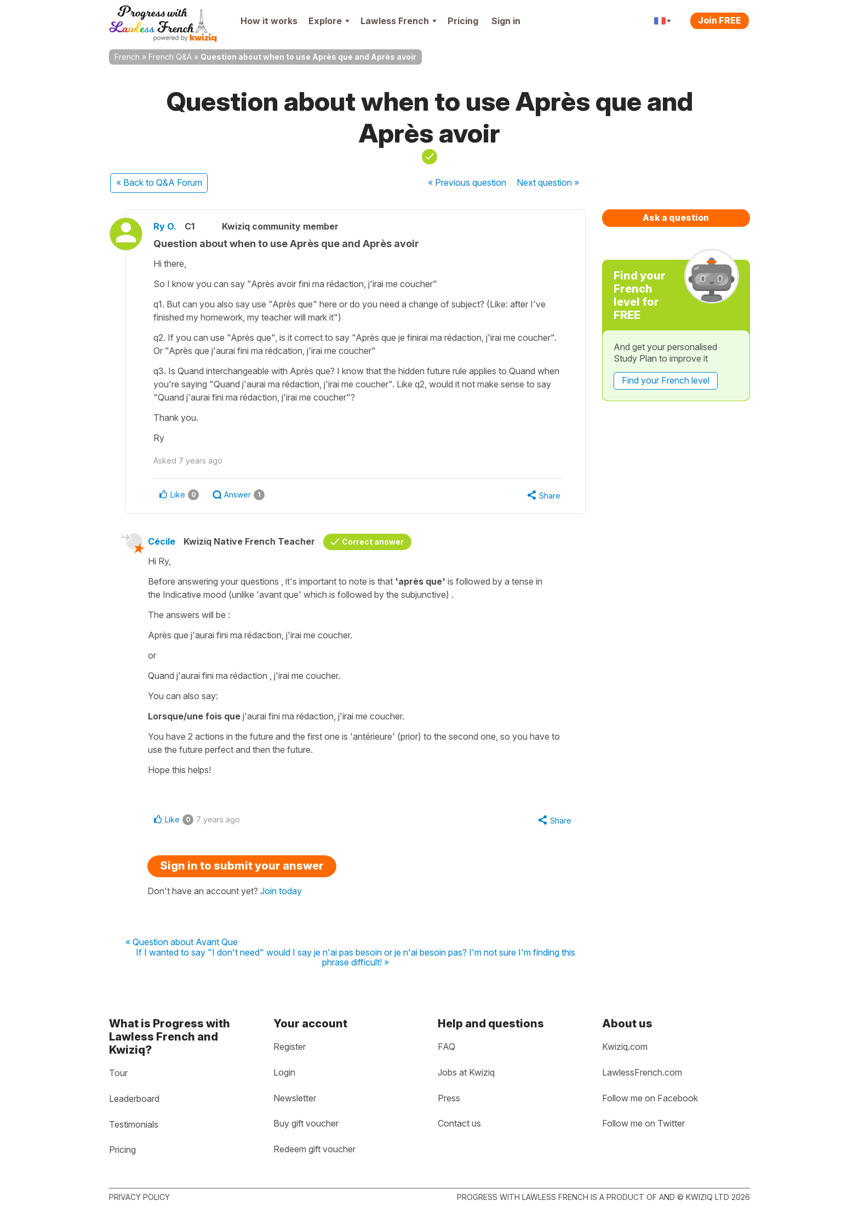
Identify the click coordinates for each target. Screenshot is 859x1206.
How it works (268, 20)
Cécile (161, 541)
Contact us (459, 1123)
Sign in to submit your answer (242, 865)
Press (449, 1098)
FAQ (446, 1046)
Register (289, 1046)
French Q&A (170, 56)
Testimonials (133, 1124)
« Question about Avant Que (181, 942)
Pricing (463, 20)
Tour (118, 1072)
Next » (548, 182)
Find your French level (665, 380)
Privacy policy (139, 1197)
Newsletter (294, 1098)
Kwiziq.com (625, 1046)
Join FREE (719, 20)
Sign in (505, 20)
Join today (281, 890)
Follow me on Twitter (643, 1123)
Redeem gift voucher (314, 1149)
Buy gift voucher (306, 1123)
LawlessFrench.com (642, 1072)
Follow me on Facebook (650, 1098)
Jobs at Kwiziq (466, 1072)
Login (284, 1072)
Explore (329, 20)
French (127, 56)
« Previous (467, 182)
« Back (159, 182)
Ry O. (164, 226)
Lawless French (398, 20)
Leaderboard (134, 1098)
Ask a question (676, 217)
